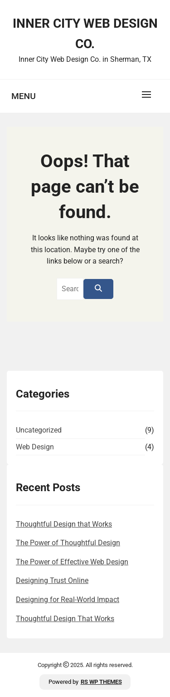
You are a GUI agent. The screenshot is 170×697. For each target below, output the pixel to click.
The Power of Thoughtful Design (68, 542)
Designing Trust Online (52, 580)
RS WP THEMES (101, 681)
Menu (23, 96)
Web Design (35, 447)
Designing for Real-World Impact (67, 599)
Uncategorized (39, 430)
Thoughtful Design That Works (65, 618)
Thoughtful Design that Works (64, 524)
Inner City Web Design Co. (85, 33)
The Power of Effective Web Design (72, 562)
